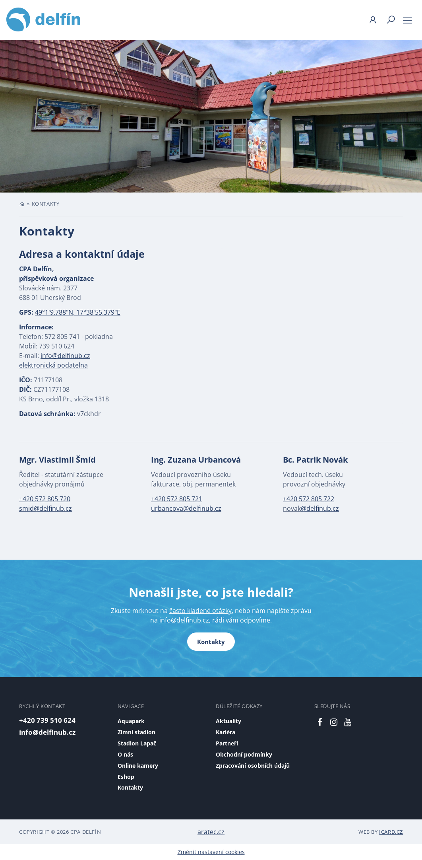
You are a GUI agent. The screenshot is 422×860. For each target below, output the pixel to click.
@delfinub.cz (320, 508)
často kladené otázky (200, 610)
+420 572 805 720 (44, 498)
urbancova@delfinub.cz (186, 508)
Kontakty (211, 642)
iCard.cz (391, 831)
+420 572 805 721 (176, 498)
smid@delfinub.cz (45, 508)
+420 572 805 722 (308, 498)
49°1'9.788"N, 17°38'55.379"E (77, 312)
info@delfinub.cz (65, 355)
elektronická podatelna (53, 365)
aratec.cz (211, 831)
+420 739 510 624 (47, 720)
